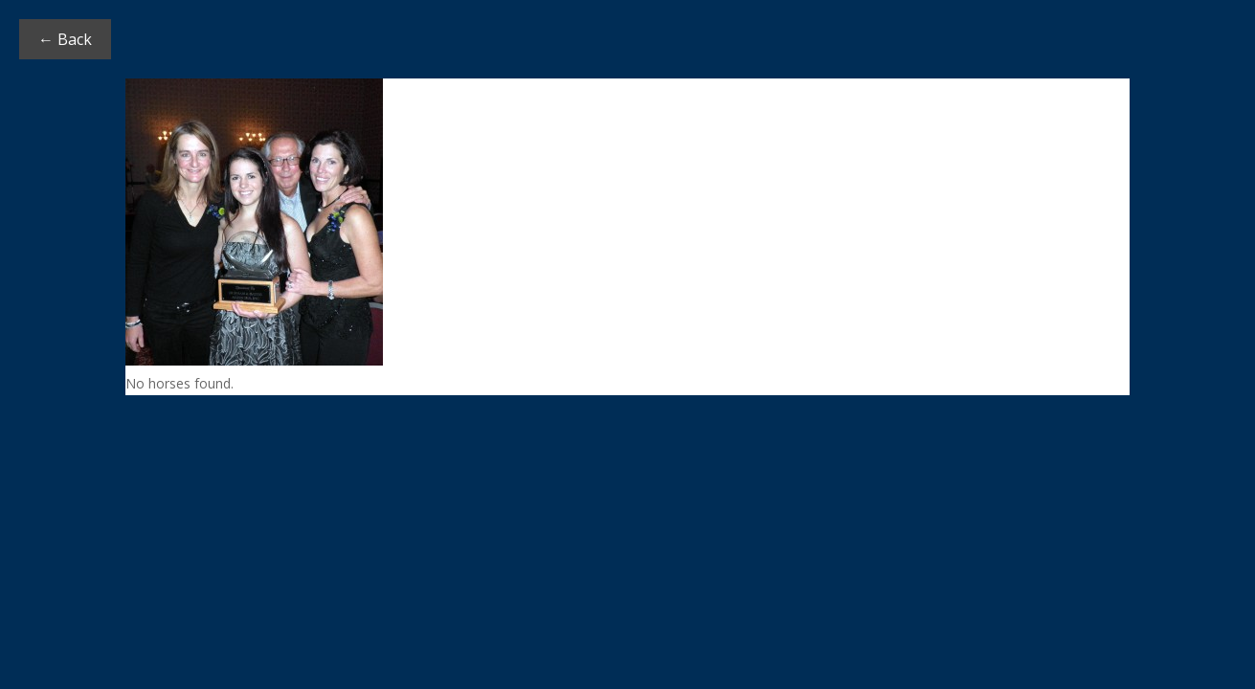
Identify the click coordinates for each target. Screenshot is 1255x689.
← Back (65, 39)
